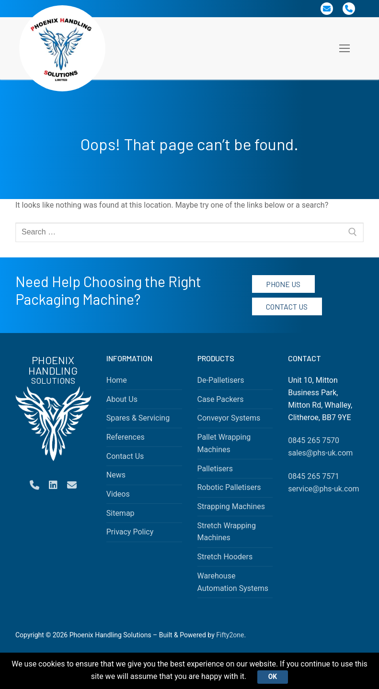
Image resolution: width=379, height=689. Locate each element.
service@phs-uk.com (323, 488)
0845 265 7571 (313, 476)
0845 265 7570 (313, 440)
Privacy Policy (130, 531)
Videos (118, 494)
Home (116, 380)
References (125, 437)
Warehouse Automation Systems (233, 582)
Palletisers (215, 468)
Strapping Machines (231, 506)
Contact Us (287, 306)
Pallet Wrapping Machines (224, 443)
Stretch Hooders (225, 556)
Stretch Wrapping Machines (226, 532)
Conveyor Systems (229, 417)
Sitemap (120, 513)
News (116, 474)
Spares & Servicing (138, 417)
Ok (272, 676)
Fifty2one (230, 635)
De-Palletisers (220, 380)
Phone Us (283, 284)
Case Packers (220, 399)
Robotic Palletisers (229, 487)
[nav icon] (344, 48)
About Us (122, 399)
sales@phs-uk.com (320, 452)
